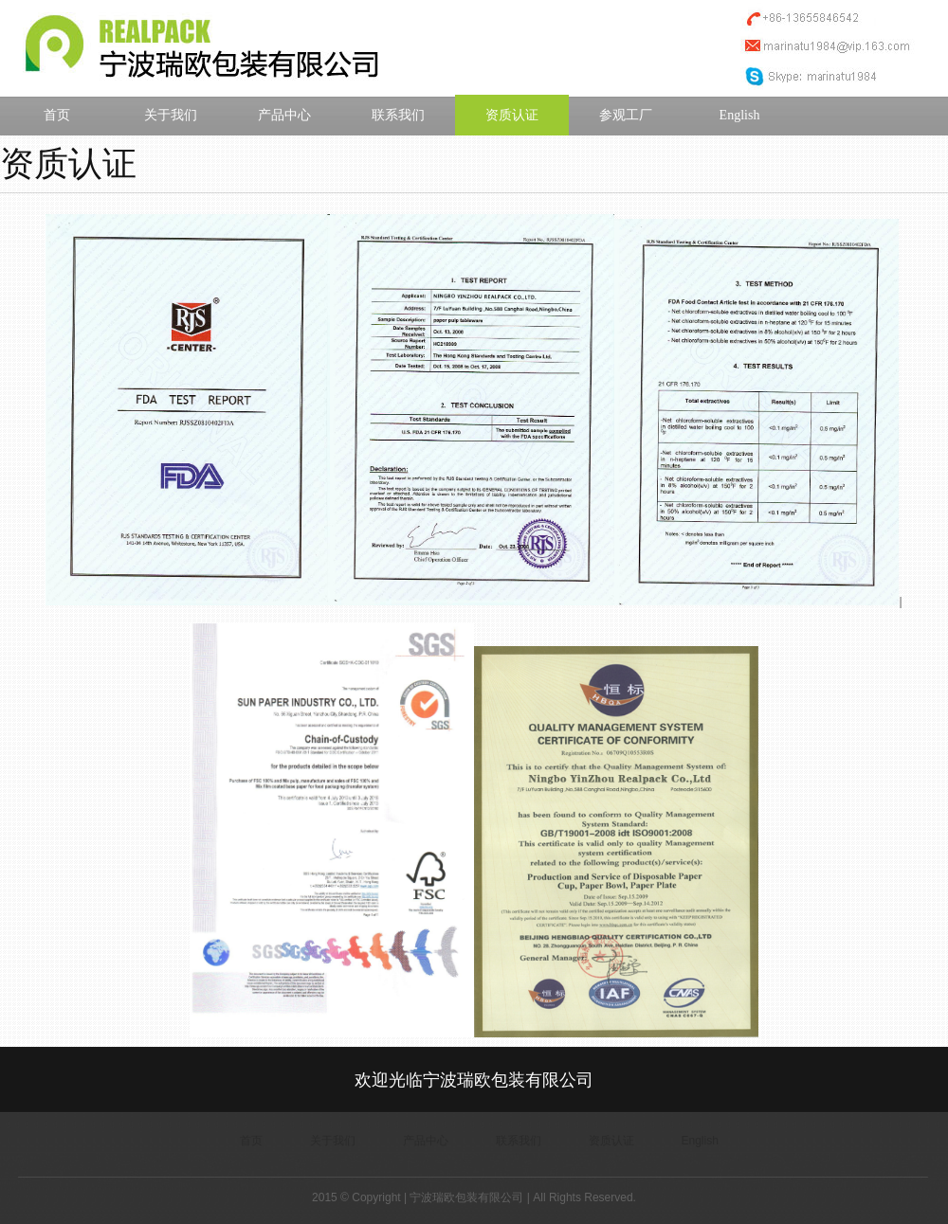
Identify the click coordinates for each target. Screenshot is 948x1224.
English (740, 115)
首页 (57, 115)
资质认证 (511, 115)
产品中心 (284, 115)
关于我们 (170, 115)
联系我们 (398, 115)
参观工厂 (625, 115)
